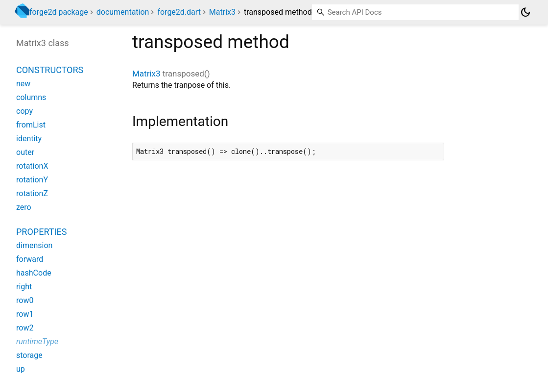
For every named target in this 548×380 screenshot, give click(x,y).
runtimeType (37, 341)
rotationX (32, 166)
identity (29, 138)
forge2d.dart (178, 12)
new (23, 83)
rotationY (32, 179)
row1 (24, 314)
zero (23, 207)
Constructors (49, 70)
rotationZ (32, 193)
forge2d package (58, 12)
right (24, 286)
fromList (31, 124)
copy (24, 111)
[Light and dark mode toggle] (525, 12)
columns (31, 97)
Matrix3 (222, 12)
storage (29, 355)
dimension (34, 245)
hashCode (33, 273)
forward (29, 259)
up (20, 369)
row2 (24, 327)
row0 (24, 300)
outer (25, 152)
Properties (41, 232)
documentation (122, 12)
